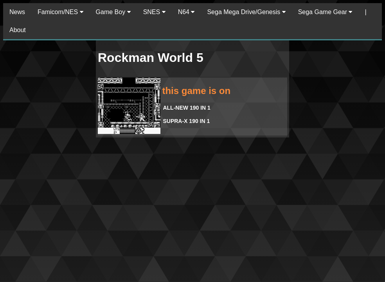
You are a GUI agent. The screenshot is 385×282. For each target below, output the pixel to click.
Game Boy (113, 12)
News (17, 12)
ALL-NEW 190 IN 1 (186, 108)
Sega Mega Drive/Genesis (246, 12)
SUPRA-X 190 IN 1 (186, 121)
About (17, 30)
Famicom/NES (60, 12)
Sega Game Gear (325, 12)
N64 (186, 12)
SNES (154, 12)
